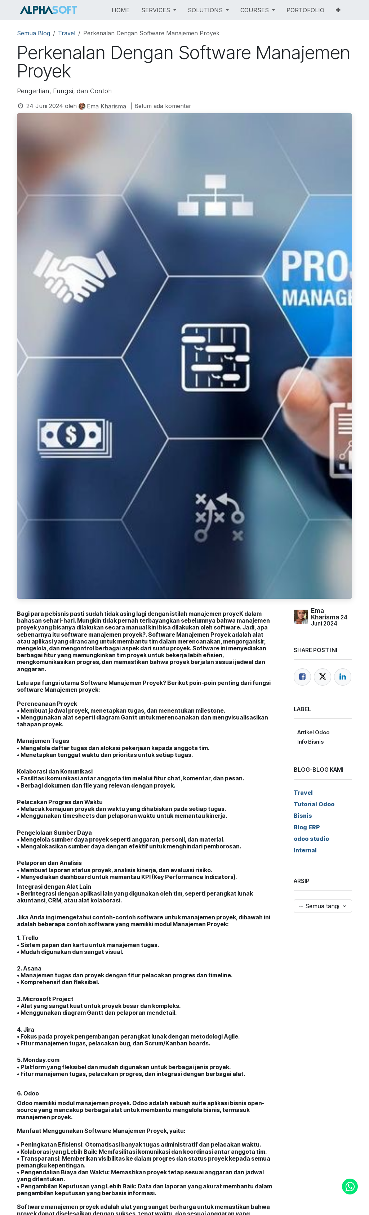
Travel (66, 33)
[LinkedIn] (342, 677)
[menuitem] (120, 10)
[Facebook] (302, 677)
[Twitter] (322, 677)
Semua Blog (33, 33)
